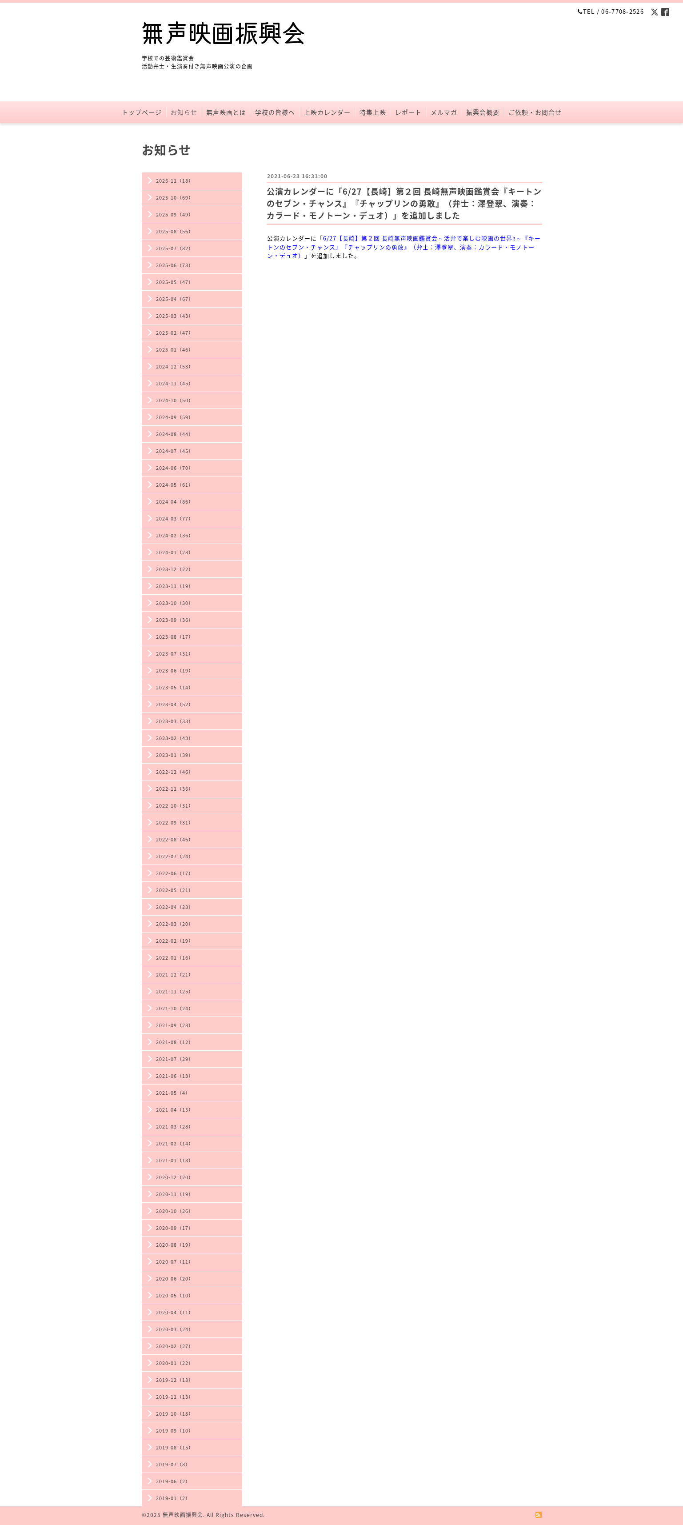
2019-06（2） (173, 1481)
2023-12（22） (175, 569)
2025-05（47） (175, 282)
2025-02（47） (175, 332)
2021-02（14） (175, 1143)
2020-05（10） (175, 1295)
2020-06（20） (175, 1278)
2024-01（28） (175, 552)
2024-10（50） (175, 400)
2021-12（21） (175, 974)
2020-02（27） (175, 1346)
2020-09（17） (175, 1228)
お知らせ (184, 112)
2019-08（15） (175, 1447)
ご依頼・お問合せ (535, 112)
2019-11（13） (175, 1397)
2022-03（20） (175, 924)
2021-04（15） (175, 1109)
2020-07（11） (175, 1261)
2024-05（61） (175, 484)
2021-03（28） (175, 1126)
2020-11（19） (175, 1194)
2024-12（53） (175, 366)
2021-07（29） (175, 1059)
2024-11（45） (175, 383)
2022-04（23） (175, 907)
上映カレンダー (327, 112)
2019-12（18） (175, 1380)
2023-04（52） (175, 704)
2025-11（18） (175, 180)
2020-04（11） (175, 1312)
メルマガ (444, 112)
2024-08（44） (175, 434)
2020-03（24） (175, 1329)
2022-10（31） (175, 805)
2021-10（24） (175, 1008)
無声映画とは (226, 112)
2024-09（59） (175, 417)
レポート (408, 112)
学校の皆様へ (275, 112)
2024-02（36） (175, 535)
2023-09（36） (175, 620)
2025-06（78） (175, 265)
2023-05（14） (175, 687)
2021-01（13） (175, 1160)
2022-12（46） (175, 772)
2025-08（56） (175, 231)
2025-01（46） (175, 349)
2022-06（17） (175, 873)
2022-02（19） (175, 941)
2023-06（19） (175, 670)
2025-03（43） (175, 316)
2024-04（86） (175, 501)
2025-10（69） (175, 197)
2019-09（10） (175, 1430)
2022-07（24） (175, 856)
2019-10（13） (175, 1413)
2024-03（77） (175, 518)
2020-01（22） (175, 1363)
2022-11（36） (175, 789)
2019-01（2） (173, 1498)
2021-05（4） (173, 1093)
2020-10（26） (175, 1211)
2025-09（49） (175, 214)
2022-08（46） (175, 839)
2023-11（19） (175, 586)
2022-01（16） (175, 957)
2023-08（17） (175, 636)
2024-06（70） (175, 468)
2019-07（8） (173, 1464)
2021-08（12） (175, 1042)
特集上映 (372, 112)
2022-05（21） (175, 890)
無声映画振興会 (183, 1515)
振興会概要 (482, 112)
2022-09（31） (175, 822)
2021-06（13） (175, 1076)
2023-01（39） (175, 755)
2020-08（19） (175, 1245)
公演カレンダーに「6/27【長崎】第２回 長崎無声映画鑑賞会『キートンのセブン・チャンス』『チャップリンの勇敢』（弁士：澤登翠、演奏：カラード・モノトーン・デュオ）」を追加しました (404, 203)
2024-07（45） (175, 451)
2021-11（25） (175, 991)
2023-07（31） (175, 653)
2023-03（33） (175, 721)
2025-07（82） (175, 248)
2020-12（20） (175, 1177)
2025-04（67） (175, 299)
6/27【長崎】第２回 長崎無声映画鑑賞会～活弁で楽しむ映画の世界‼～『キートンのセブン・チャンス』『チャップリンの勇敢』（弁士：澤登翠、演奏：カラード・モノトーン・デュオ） (404, 247)
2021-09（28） (175, 1025)
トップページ (142, 112)
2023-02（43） (175, 738)
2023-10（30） (175, 603)
